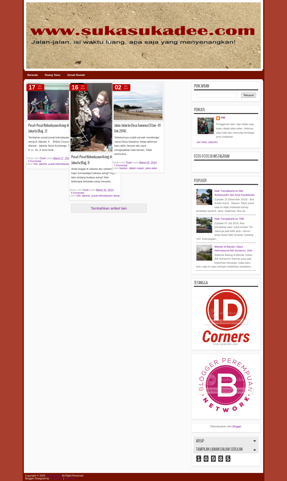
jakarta (43, 163)
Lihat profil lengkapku (207, 142)
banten (92, 168)
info (36, 163)
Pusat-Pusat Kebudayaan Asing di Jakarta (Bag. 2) (48, 128)
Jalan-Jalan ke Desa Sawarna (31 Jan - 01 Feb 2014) (106, 128)
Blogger (236, 426)
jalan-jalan (120, 168)
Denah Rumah (76, 75)
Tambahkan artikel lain (109, 208)
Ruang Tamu (52, 75)
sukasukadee (53, 475)
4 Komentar (35, 161)
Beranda (32, 75)
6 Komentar (62, 192)
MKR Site (70, 478)
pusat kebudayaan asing (90, 195)
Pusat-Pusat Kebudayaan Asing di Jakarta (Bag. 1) (76, 160)
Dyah (43, 158)
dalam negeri (105, 168)
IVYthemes (56, 478)
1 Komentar (89, 165)
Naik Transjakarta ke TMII (229, 218)
